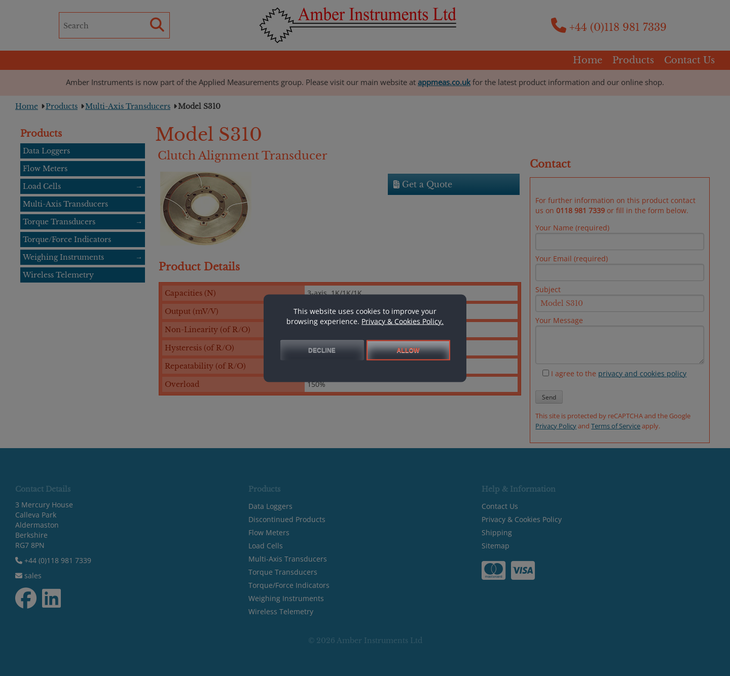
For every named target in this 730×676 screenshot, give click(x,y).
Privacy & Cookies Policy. (402, 321)
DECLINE (322, 349)
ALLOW (408, 349)
